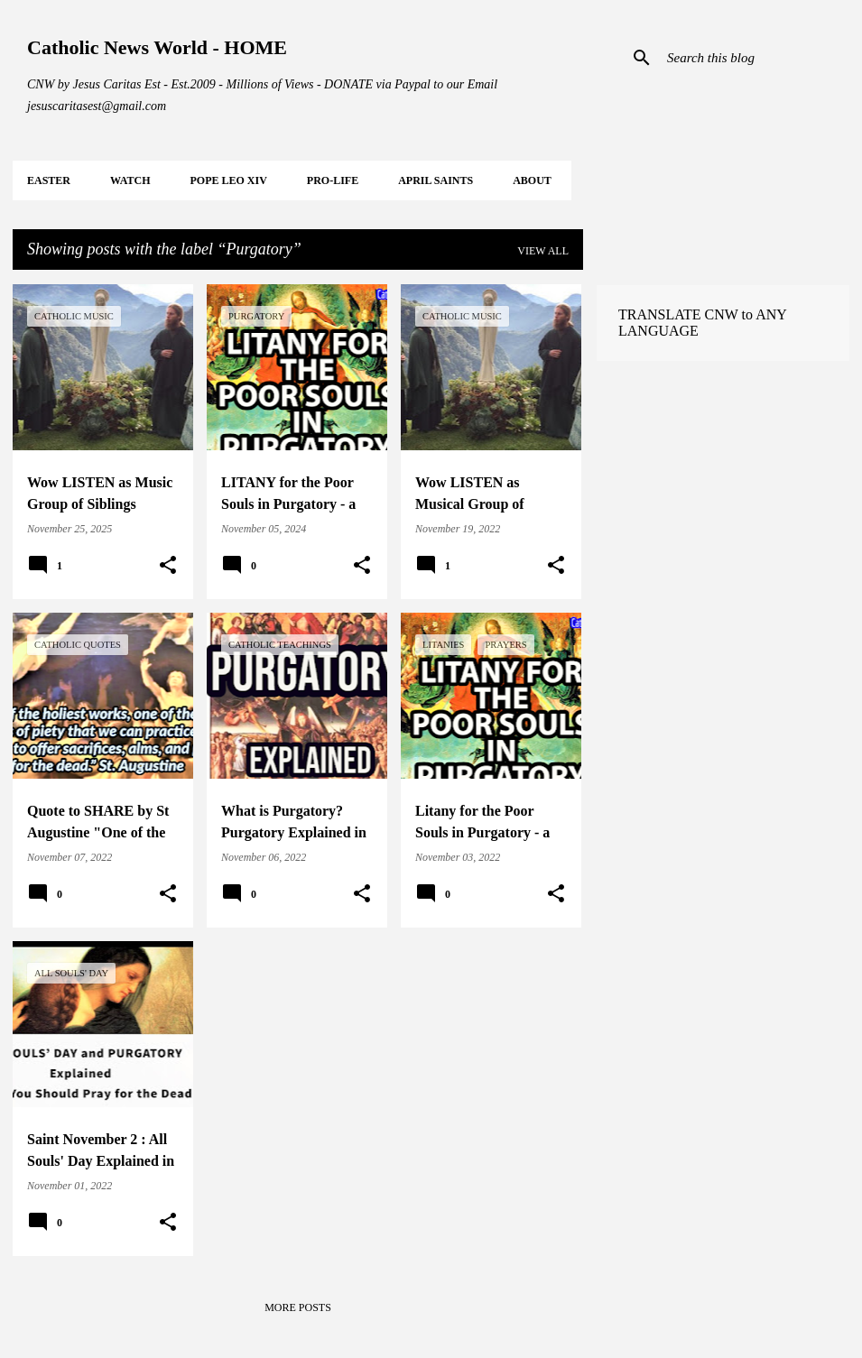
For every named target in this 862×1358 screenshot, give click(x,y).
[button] (168, 565)
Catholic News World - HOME (157, 47)
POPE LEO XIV (228, 180)
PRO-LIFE (332, 180)
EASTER (48, 180)
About (532, 180)
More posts (297, 1307)
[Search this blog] (754, 57)
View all (543, 251)
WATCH (130, 180)
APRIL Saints (435, 180)
